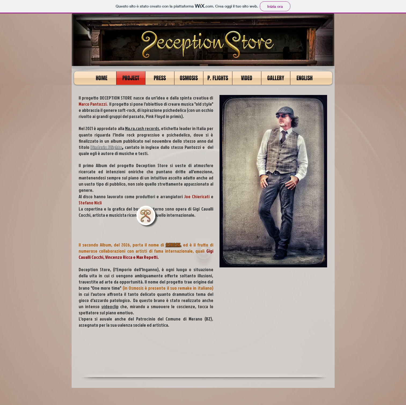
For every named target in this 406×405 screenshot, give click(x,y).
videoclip (110, 306)
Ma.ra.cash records (142, 128)
